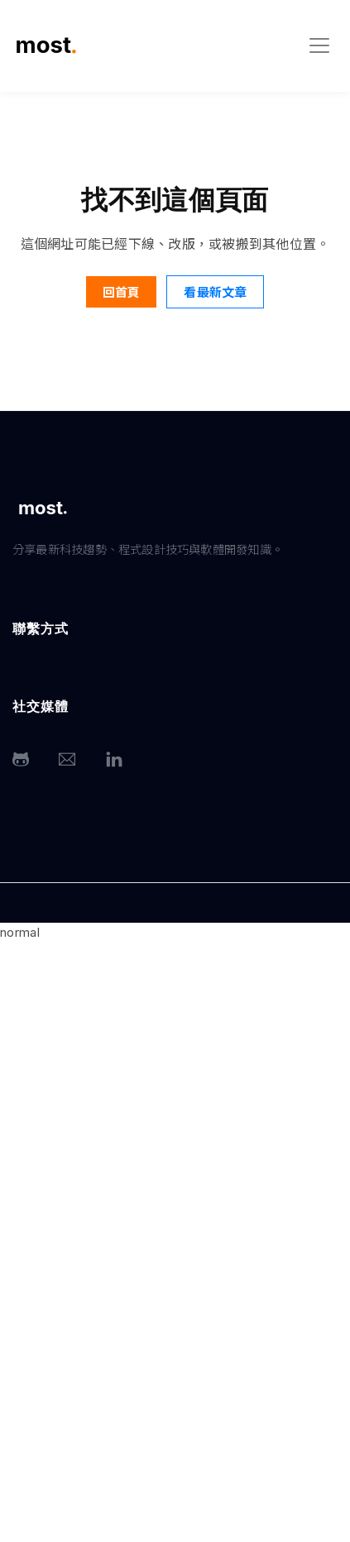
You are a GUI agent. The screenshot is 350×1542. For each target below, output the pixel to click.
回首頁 (121, 291)
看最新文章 (215, 291)
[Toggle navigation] (319, 45)
